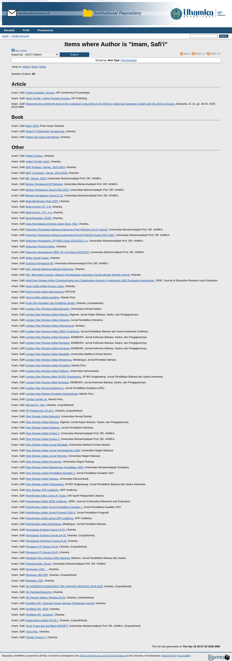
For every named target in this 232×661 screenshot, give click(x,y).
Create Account (20, 35)
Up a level (19, 50)
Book (34, 66)
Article (25, 66)
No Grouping (129, 60)
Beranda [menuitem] (9, 30)
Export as (17, 54)
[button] (74, 54)
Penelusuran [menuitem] (45, 30)
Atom (184, 53)
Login (5, 35)
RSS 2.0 (213, 53)
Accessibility (184, 655)
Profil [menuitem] (26, 30)
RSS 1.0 (198, 53)
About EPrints (169, 655)
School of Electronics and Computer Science (102, 655)
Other (43, 66)
